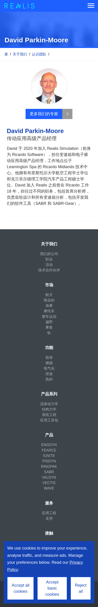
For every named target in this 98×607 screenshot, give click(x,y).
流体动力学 (49, 404)
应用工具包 (49, 420)
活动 (49, 265)
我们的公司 (49, 254)
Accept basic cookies (52, 588)
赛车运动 (49, 316)
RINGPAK (49, 466)
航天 (49, 295)
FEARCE (49, 450)
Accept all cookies (20, 588)
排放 (49, 374)
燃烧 (49, 363)
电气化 (49, 368)
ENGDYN (49, 445)
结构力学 (49, 409)
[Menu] (91, 6)
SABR (49, 472)
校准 (49, 357)
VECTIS (49, 483)
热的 (49, 379)
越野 (49, 322)
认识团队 (39, 54)
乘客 (49, 327)
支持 (49, 518)
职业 (49, 259)
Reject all (80, 588)
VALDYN (49, 477)
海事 (49, 306)
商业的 (49, 300)
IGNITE (49, 456)
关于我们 (20, 54)
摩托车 (49, 311)
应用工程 (49, 513)
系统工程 (49, 415)
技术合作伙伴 (49, 270)
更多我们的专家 (44, 114)
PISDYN (49, 461)
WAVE (49, 488)
